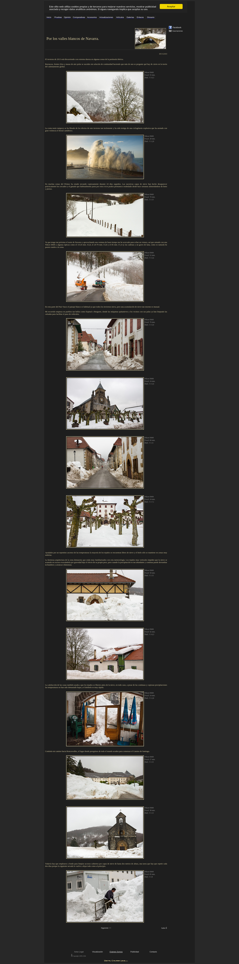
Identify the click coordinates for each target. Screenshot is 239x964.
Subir (163, 928)
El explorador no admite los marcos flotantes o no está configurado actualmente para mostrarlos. (116, 7)
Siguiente (104, 928)
